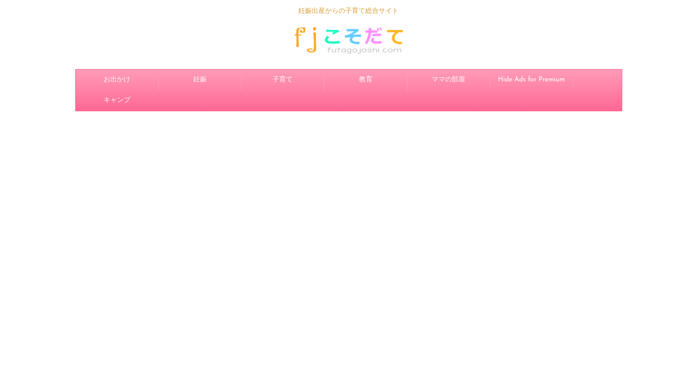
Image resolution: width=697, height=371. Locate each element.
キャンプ (117, 100)
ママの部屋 (448, 79)
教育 (365, 79)
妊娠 (200, 79)
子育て (283, 79)
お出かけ (117, 79)
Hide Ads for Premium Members (531, 83)
